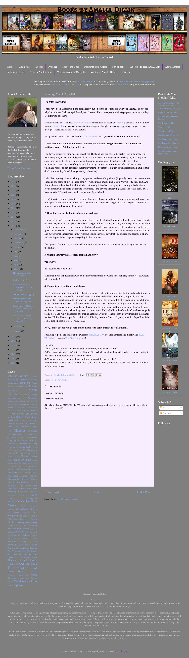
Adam (34, 383)
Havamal (22, 466)
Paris (10, 519)
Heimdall (11, 469)
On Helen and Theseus (168, 135)
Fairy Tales (18, 450)
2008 (13, 358)
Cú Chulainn (31, 437)
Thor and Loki (164, 127)
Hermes (33, 476)
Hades (14, 466)
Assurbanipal (32, 408)
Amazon (170, 194)
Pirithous (12, 522)
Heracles (16, 476)
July (16, 251)
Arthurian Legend (16, 407)
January (17, 331)
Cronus (20, 437)
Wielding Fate (23, 578)
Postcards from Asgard (95, 66)
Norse (12, 505)
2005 (13, 363)
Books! (39, 66)
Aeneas (16, 386)
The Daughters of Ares (168, 143)
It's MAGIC (13, 485)
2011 (13, 345)
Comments (166, 413)
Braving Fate (19, 420)
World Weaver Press (25, 581)
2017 (13, 212)
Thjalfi (34, 564)
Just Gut (23, 485)
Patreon (126, 72)
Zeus (21, 585)
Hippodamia (13, 479)
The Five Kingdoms (75, 338)
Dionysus (18, 443)
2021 (13, 195)
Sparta (14, 548)
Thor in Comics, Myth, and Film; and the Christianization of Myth (169, 105)
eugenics (15, 447)
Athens (17, 411)
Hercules (25, 476)
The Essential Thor (166, 123)
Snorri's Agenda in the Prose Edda (168, 152)
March (17, 269)
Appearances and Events (25, 401)
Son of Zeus (118, 66)
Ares (9, 404)
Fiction (25, 456)
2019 (13, 203)
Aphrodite (32, 398)
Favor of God (14, 456)
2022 (13, 190)
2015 (13, 221)
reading (11, 532)
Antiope (21, 398)
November (19, 234)
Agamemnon (12, 390)
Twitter (11, 168)
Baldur (34, 410)
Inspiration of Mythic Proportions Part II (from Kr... (23, 308)
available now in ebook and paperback (137, 81)
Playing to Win (21, 525)
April (16, 264)
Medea (26, 492)
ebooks (25, 443)
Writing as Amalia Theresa (104, 72)
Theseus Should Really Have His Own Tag (22, 562)
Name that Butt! (27, 501)
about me (25, 382)
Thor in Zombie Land (41, 72)
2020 (13, 199)
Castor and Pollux (22, 427)
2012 (13, 341)
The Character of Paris (168, 139)
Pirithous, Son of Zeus (168, 147)
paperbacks (32, 516)
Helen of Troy (21, 472)
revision (19, 531)
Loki (20, 491)
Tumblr (18, 168)
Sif (15, 545)
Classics (19, 430)
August (17, 247)
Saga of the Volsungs (21, 535)
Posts (163, 407)
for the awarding (82, 122)
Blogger (123, 651)
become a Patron (120, 84)
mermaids (23, 495)
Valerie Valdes (90, 136)
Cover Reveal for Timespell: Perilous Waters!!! (23, 287)
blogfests (56, 380)
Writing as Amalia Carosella (71, 72)
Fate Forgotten (30, 450)
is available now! (85, 81)
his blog (121, 122)
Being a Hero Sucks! (167, 112)
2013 (13, 336)
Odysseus (25, 509)
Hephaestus (32, 473)
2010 (13, 349)
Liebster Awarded (21, 280)
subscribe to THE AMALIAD (65, 84)
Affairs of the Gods (28, 386)
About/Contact (172, 66)
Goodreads (26, 168)
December (19, 229)
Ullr (27, 572)
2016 (13, 217)
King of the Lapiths (19, 489)
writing (64, 380)
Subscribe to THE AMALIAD (145, 66)
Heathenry (32, 466)
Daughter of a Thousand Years (22, 440)
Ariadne (15, 404)
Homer (25, 479)
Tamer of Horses (23, 548)
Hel (17, 469)
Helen (23, 469)
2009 (13, 354)
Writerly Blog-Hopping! (24, 294)
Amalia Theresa (30, 395)
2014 (13, 225)
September (19, 242)
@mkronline (58, 126)
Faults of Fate (31, 453)
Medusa (34, 492)
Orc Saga (52, 66)
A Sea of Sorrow (20, 380)
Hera (10, 476)
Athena (10, 410)
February (18, 326)
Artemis (33, 404)
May (16, 260)
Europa (22, 447)
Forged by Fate (22, 459)
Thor (11, 568)
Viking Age (23, 575)
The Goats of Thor (166, 131)
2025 (13, 181)
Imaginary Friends (16, 72)
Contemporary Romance (22, 434)
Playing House (24, 522)
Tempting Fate (19, 551)
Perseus (34, 519)
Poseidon (33, 525)
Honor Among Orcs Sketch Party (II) (22, 300)
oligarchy (26, 512)
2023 (13, 186)
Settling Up (24, 541)
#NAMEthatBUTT (18, 376)
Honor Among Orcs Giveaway (22, 274)
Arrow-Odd (24, 404)
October (18, 238)
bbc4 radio (12, 414)
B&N (174, 261)
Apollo (10, 401)
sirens (27, 545)
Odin (18, 509)
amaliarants (12, 398)
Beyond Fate (23, 413)
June (16, 256)
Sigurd (20, 545)
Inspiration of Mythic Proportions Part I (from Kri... (22, 318)
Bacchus (25, 410)
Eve (28, 446)
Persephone (24, 519)
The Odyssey (25, 554)
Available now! (170, 296)
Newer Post (51, 492)
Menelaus (11, 495)
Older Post (144, 492)
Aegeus (10, 386)
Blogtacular (24, 66)
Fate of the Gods (70, 66)
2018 (13, 208)
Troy (20, 571)
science (26, 538)
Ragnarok (33, 529)
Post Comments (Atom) (67, 499)
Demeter (11, 444)
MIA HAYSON (96, 334)
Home (10, 66)
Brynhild (19, 423)
